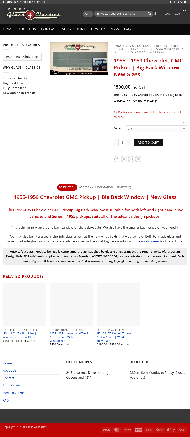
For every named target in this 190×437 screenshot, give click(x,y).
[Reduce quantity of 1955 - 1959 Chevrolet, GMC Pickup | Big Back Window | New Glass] (116, 142)
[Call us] (181, 2)
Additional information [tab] (96, 187)
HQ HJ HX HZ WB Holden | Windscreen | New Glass (19, 335)
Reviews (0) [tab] (124, 187)
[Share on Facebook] (117, 159)
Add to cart (148, 142)
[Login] (155, 13)
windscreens (150, 241)
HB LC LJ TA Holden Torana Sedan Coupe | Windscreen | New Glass (116, 337)
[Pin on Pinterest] (138, 159)
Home (8, 29)
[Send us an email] (178, 2)
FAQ (127, 29)
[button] (176, 13)
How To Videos (105, 29)
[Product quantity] (122, 142)
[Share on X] (124, 159)
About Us (27, 29)
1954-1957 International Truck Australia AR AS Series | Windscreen (69, 337)
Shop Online (74, 29)
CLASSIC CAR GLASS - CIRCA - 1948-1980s (152, 46)
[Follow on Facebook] (170, 2)
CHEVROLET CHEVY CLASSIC (131, 49)
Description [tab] (67, 187)
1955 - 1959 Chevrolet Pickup (146, 52)
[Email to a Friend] (131, 159)
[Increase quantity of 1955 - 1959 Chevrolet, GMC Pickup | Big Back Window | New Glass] (128, 142)
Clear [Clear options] (184, 122)
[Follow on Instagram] (174, 2)
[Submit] (149, 14)
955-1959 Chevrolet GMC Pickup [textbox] (56, 196)
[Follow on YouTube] (185, 2)
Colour (118, 128)
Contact (49, 29)
